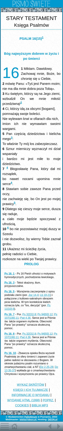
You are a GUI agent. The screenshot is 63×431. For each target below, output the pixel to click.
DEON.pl (52, 419)
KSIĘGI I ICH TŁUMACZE (30, 390)
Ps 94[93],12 (45, 314)
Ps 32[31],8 (29, 314)
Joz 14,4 (33, 295)
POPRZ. (48, 400)
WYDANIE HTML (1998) (23, 400)
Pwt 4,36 (25, 317)
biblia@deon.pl (28, 419)
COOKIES (22, 405)
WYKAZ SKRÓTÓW (30, 384)
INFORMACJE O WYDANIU (31, 395)
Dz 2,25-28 (46, 367)
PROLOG (31, 264)
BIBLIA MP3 (40, 405)
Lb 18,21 (45, 295)
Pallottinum (30, 416)
